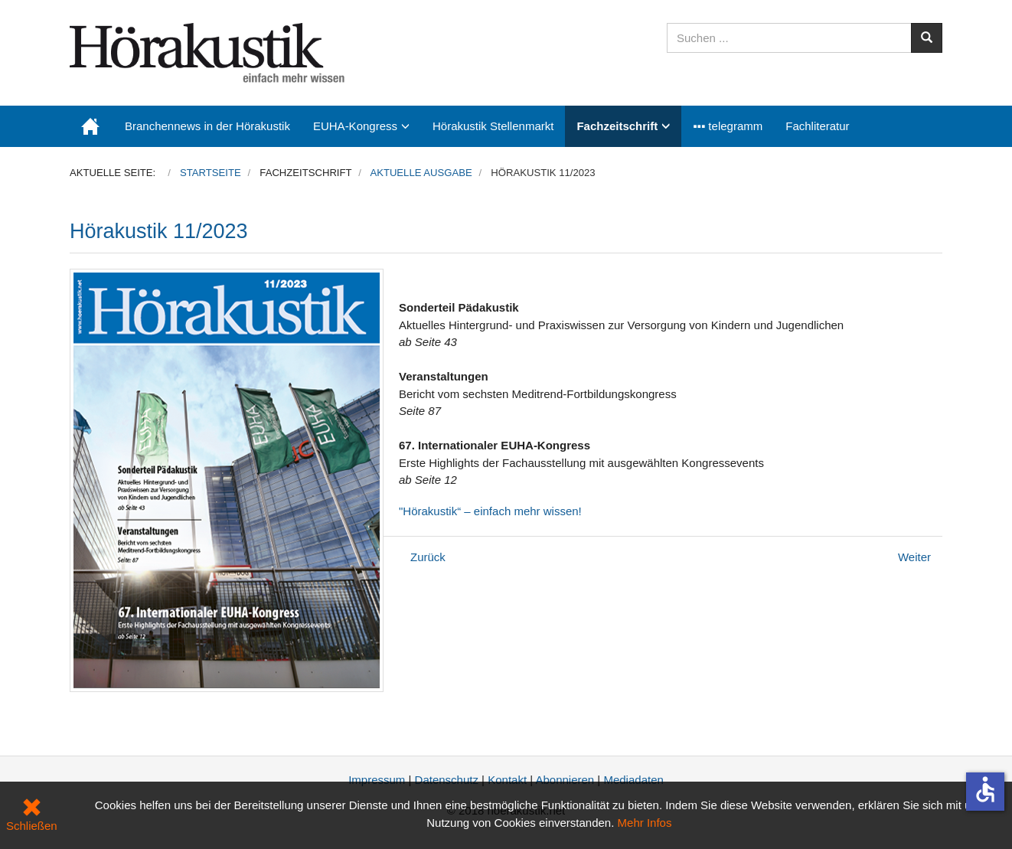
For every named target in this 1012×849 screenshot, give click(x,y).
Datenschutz (446, 779)
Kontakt (507, 779)
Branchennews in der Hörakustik (207, 125)
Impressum (376, 779)
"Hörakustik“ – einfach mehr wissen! (490, 511)
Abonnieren (564, 779)
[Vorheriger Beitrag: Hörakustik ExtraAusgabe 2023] (428, 557)
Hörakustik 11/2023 (159, 231)
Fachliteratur (817, 125)
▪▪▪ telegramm (727, 125)
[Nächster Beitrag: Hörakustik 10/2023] (914, 557)
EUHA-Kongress (355, 125)
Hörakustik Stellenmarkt (493, 125)
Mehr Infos (645, 822)
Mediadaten (633, 779)
